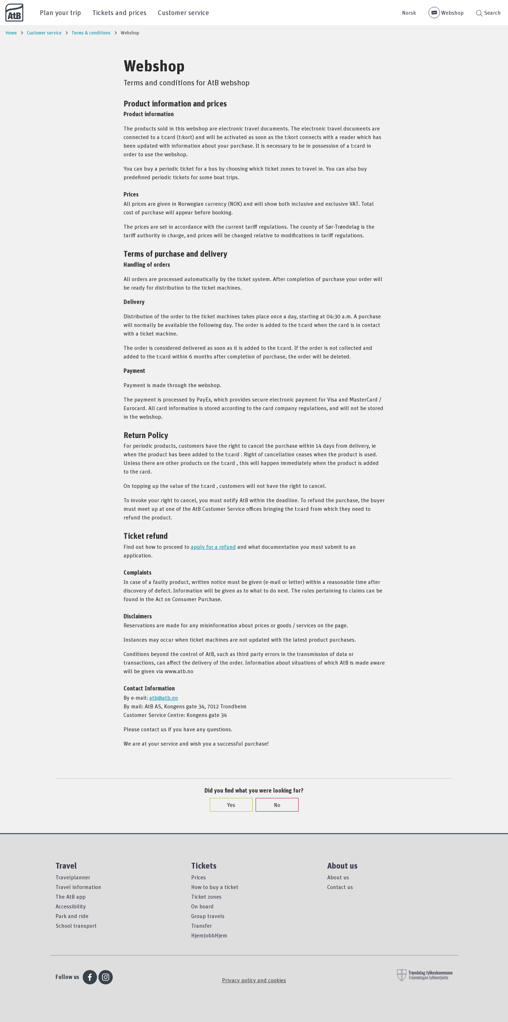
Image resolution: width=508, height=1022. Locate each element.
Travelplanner (72, 877)
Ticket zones (206, 896)
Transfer (201, 925)
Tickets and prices (119, 12)
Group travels (207, 915)
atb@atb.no (163, 697)
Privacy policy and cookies (254, 980)
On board (202, 906)
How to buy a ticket (214, 886)
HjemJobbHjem (209, 935)
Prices (198, 877)
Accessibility (70, 906)
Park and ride (71, 915)
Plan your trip (60, 12)
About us (338, 877)
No (273, 804)
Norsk (409, 12)
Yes (227, 804)
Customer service (183, 12)
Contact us (340, 886)
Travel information (78, 886)
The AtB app (70, 896)
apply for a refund (213, 546)
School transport (76, 925)
